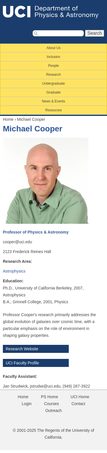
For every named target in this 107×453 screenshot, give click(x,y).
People (53, 66)
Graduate (53, 92)
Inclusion (53, 57)
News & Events (53, 101)
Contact (78, 403)
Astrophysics (14, 271)
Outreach (53, 410)
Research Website (22, 349)
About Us (53, 48)
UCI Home (79, 396)
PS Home (49, 396)
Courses (51, 403)
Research (53, 75)
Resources (53, 110)
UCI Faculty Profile (22, 363)
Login (26, 403)
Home (8, 119)
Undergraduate (53, 83)
